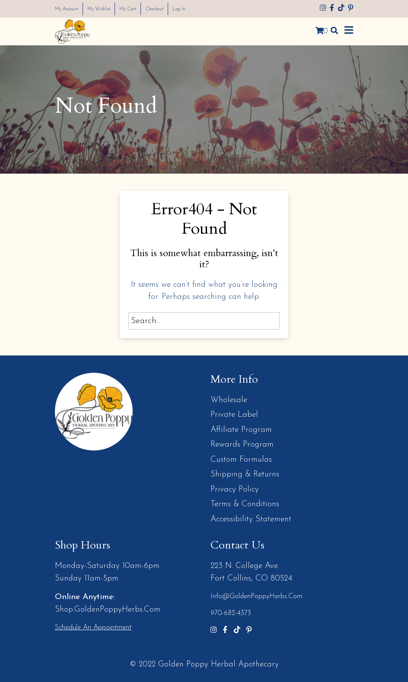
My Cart (145, 9)
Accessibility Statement (250, 519)
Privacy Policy (234, 489)
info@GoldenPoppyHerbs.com (256, 596)
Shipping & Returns (244, 474)
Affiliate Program (241, 430)
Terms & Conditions (244, 504)
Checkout (177, 9)
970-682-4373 (230, 613)
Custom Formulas (241, 460)
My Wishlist (110, 9)
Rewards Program (242, 445)
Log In (207, 9)
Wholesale (228, 400)
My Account (70, 9)
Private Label (234, 415)
